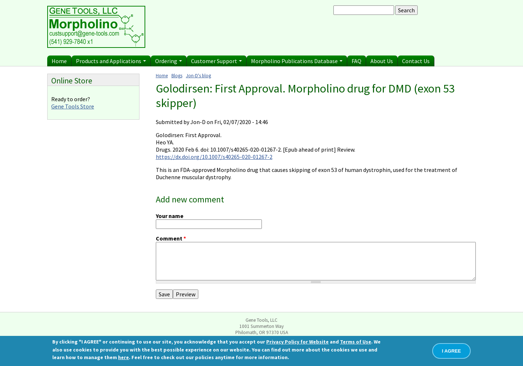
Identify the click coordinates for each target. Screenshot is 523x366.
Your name (169, 215)
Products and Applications (111, 61)
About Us (381, 61)
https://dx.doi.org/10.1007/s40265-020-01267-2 (214, 156)
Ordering (168, 61)
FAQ (356, 61)
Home (59, 61)
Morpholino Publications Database (296, 61)
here (123, 357)
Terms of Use (355, 342)
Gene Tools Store (72, 106)
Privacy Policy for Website (297, 342)
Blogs (176, 75)
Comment (171, 238)
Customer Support (216, 61)
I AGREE (451, 351)
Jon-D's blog (198, 75)
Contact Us (416, 61)
